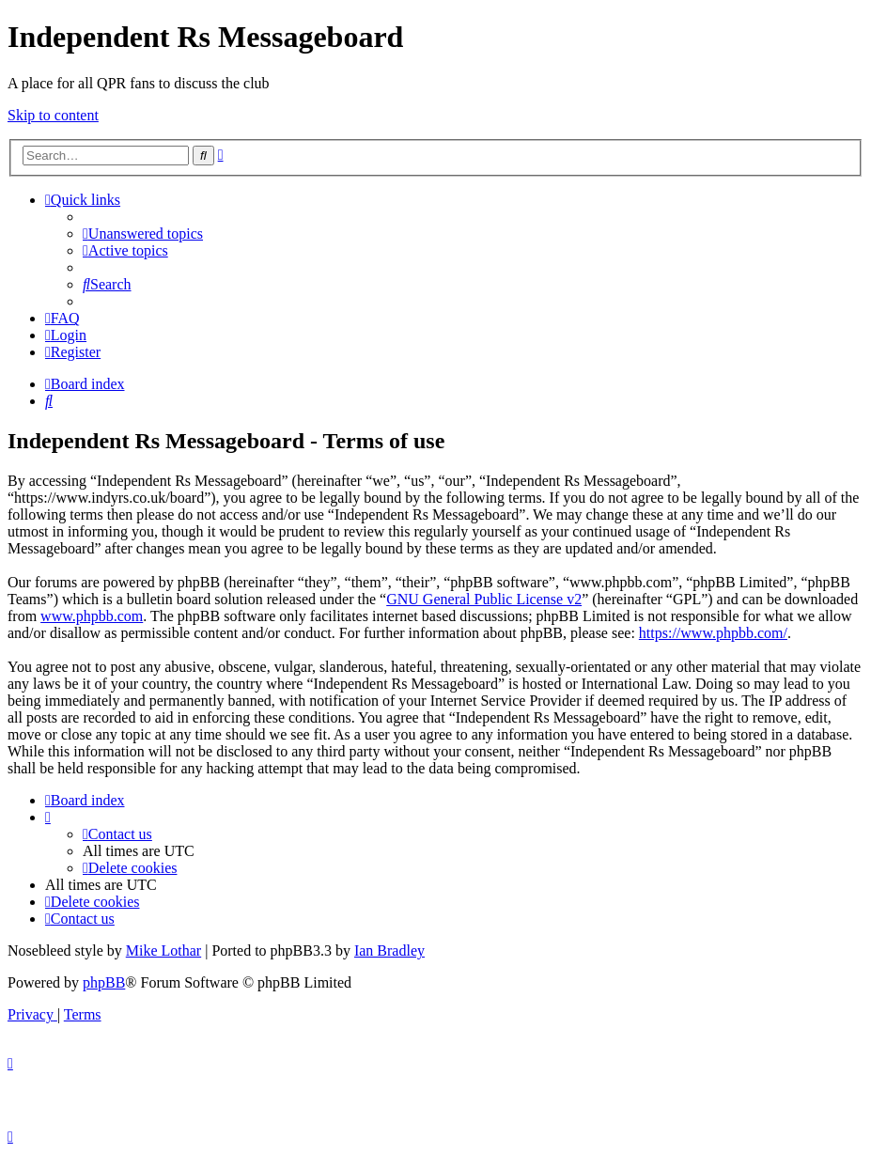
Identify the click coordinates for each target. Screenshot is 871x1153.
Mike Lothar (163, 950)
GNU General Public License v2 (484, 599)
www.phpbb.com (91, 616)
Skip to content (53, 115)
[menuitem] (143, 234)
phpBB (104, 982)
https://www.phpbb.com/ (713, 633)
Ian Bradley (389, 950)
